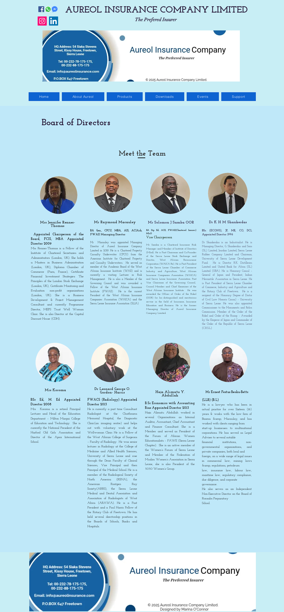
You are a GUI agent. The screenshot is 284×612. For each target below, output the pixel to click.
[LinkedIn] (53, 21)
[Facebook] (41, 9)
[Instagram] (42, 21)
